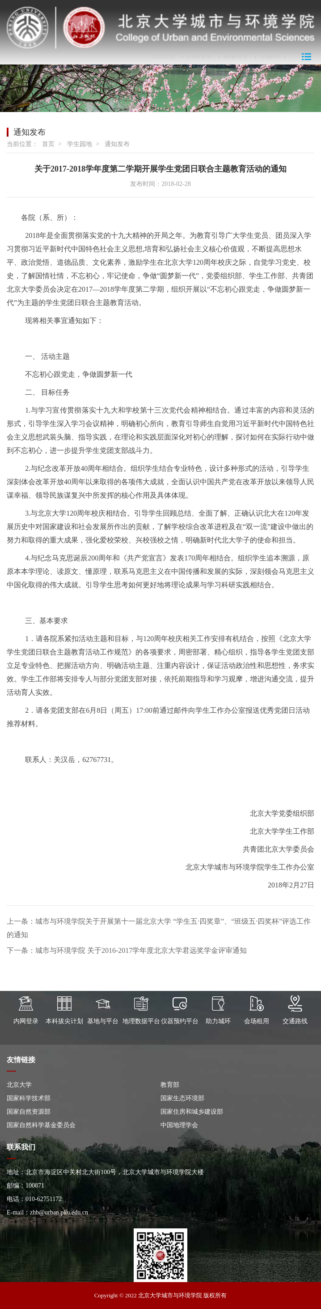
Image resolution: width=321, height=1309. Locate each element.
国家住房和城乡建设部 (191, 1111)
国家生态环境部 (182, 1098)
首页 (48, 144)
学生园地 (79, 144)
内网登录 (199, 56)
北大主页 (163, 56)
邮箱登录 (236, 56)
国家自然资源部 (29, 1111)
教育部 (169, 1084)
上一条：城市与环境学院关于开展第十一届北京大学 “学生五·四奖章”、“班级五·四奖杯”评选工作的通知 (159, 928)
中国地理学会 (179, 1125)
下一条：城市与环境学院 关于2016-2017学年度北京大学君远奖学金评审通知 (127, 950)
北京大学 (19, 1084)
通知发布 (117, 144)
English (270, 56)
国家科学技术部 (29, 1098)
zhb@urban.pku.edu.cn (59, 1212)
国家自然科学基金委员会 (41, 1125)
